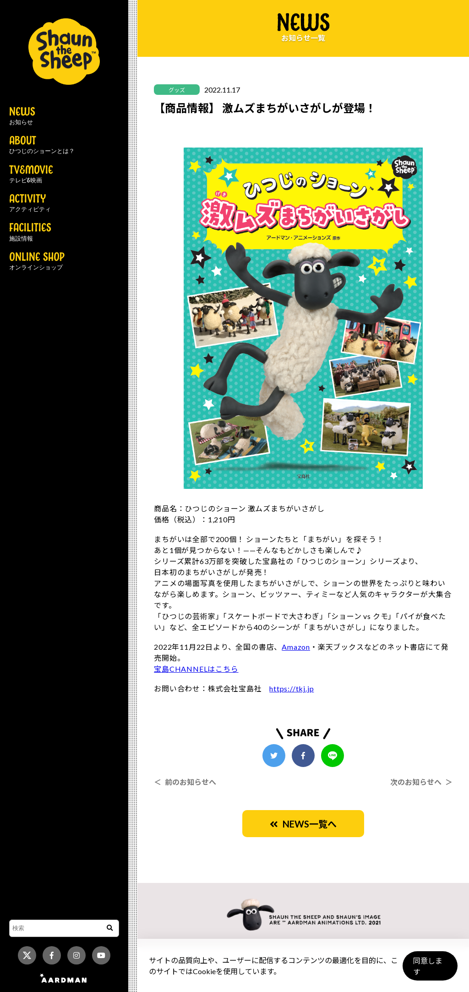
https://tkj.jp (291, 688)
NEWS (22, 116)
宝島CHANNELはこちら (196, 668)
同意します (428, 969)
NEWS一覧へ (303, 823)
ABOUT (42, 145)
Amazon (296, 646)
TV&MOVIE (31, 174)
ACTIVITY (30, 203)
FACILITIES (30, 232)
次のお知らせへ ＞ (421, 782)
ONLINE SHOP (37, 261)
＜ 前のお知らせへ (185, 782)
